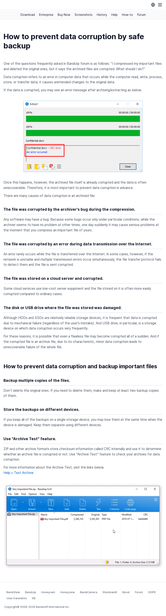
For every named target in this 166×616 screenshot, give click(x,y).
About (126, 592)
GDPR (152, 592)
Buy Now (64, 15)
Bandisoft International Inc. (52, 606)
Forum (141, 15)
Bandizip (30, 592)
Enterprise (46, 15)
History (102, 15)
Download (28, 15)
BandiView (13, 592)
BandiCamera (88, 592)
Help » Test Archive (18, 473)
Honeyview (67, 592)
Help (114, 15)
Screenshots (84, 15)
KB (33, 598)
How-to (127, 15)
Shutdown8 (109, 592)
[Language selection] (153, 4)
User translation (16, 598)
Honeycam (48, 592)
